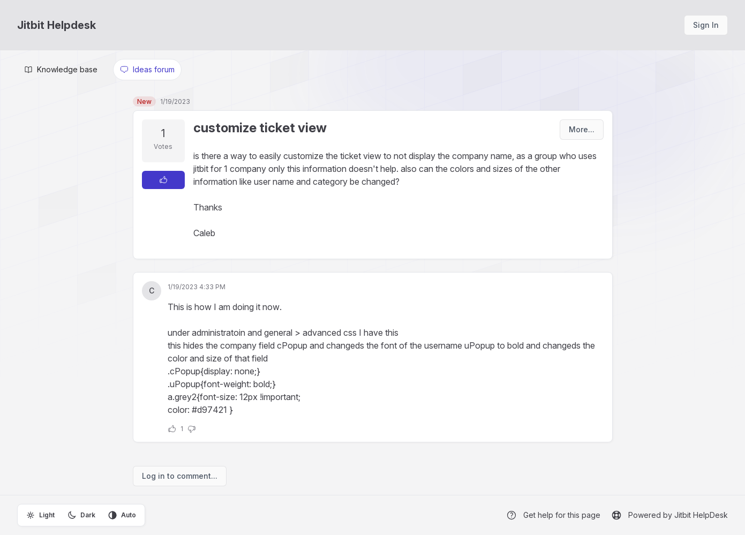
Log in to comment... (179, 475)
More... (582, 129)
